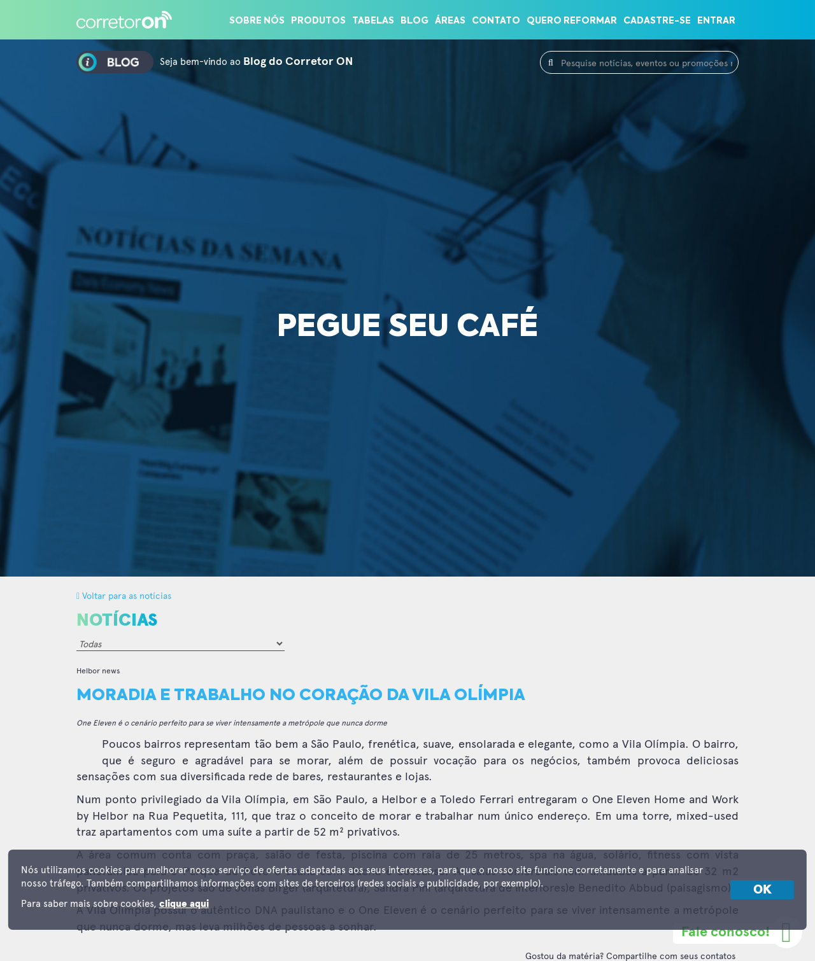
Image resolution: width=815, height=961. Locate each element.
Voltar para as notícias (123, 595)
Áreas (450, 21)
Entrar (716, 21)
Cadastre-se (657, 21)
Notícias (116, 620)
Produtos (318, 21)
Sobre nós (257, 21)
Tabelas (373, 21)
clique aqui (184, 904)
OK (762, 889)
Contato (496, 21)
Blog (414, 21)
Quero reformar (572, 21)
